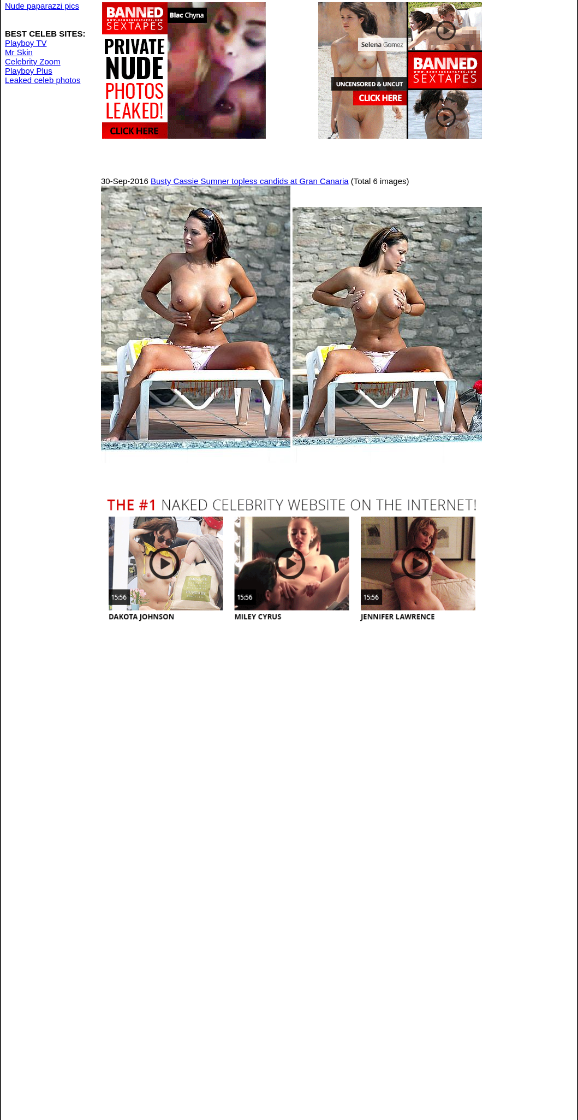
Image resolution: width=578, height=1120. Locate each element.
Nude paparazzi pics (42, 5)
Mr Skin (19, 52)
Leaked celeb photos (42, 80)
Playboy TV (25, 43)
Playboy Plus (28, 70)
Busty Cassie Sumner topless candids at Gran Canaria (250, 181)
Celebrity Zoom (33, 61)
